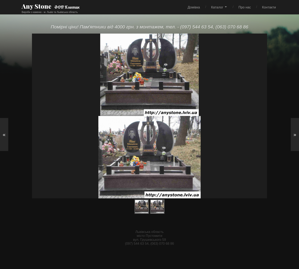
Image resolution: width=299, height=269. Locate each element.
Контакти (269, 7)
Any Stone (36, 6)
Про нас (244, 7)
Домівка (194, 7)
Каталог (217, 7)
